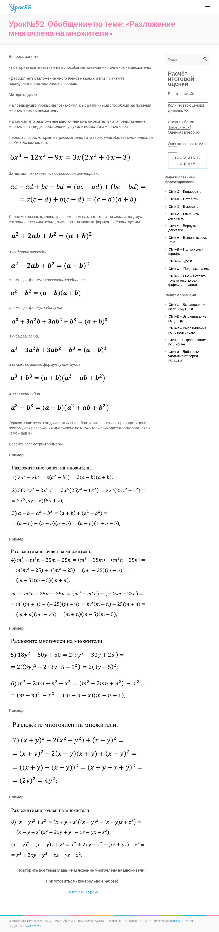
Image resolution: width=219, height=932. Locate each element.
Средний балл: (181, 121)
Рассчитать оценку (187, 161)
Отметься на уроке (82, 892)
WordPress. (33, 926)
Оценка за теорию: (184, 132)
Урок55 (20, 6)
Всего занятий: (181, 93)
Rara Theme (182, 921)
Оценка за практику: (185, 143)
